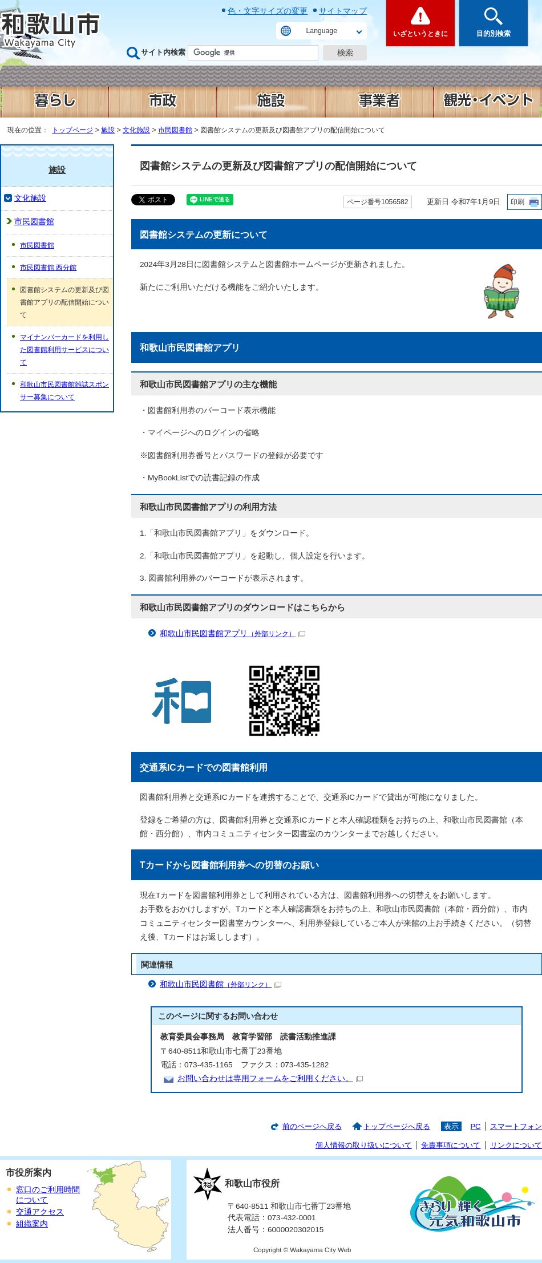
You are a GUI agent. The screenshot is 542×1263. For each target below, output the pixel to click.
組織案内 (32, 1224)
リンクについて (516, 1145)
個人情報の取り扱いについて (364, 1145)
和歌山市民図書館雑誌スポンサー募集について (64, 390)
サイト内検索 (163, 52)
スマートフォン (516, 1126)
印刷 (517, 202)
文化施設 (136, 130)
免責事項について (450, 1145)
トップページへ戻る (396, 1126)
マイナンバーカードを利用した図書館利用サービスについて (64, 349)
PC (475, 1126)
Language (321, 31)
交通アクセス (40, 1212)
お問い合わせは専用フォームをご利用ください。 (270, 1078)
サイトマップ (343, 10)
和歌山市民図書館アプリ (232, 633)
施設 (108, 130)
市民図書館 (175, 130)
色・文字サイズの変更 (268, 10)
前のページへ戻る (312, 1126)
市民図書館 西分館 (48, 268)
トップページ (72, 130)
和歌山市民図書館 (220, 984)
